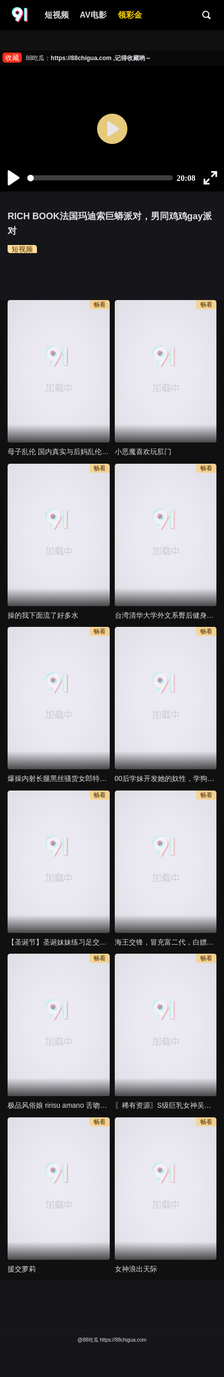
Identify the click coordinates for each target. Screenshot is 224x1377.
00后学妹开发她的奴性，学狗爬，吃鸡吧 (166, 778)
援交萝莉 (22, 1269)
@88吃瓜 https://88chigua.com (111, 1340)
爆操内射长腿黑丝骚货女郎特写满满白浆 (59, 778)
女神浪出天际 (136, 1269)
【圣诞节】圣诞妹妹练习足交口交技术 (59, 942)
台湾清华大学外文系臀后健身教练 (166, 615)
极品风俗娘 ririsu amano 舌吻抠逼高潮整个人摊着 (59, 1105)
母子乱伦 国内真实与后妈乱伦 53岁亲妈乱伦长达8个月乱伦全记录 (59, 452)
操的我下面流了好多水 (43, 615)
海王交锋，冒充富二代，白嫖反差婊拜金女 (166, 942)
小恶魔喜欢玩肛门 (143, 452)
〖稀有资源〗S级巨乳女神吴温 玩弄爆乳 (166, 1105)
